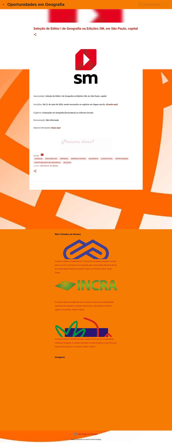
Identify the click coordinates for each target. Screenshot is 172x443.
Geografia (93, 159)
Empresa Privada (78, 159)
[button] (35, 34)
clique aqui (55, 128)
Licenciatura (106, 159)
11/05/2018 (38, 159)
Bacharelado (51, 159)
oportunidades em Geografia (47, 163)
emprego (64, 159)
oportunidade (121, 159)
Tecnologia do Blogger (86, 434)
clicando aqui (111, 104)
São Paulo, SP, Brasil (49, 166)
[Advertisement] (86, 209)
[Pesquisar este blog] (156, 4)
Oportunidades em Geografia (35, 4)
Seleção (67, 163)
